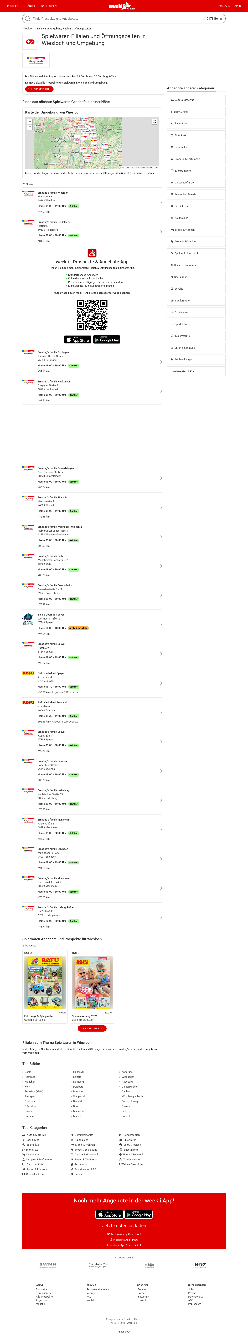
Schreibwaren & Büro (85, 1169)
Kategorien (49, 6)
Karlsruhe (126, 1071)
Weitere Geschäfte (182, 371)
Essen (27, 1111)
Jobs (191, 1289)
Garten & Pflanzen (183, 182)
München (28, 1081)
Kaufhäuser (179, 217)
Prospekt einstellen (98, 1289)
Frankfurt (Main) (32, 1091)
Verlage (91, 1293)
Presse (192, 1293)
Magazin (224, 6)
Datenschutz (195, 1296)
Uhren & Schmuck (183, 347)
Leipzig (76, 1076)
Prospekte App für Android (124, 1234)
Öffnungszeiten (44, 1293)
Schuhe (177, 288)
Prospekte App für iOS (124, 1239)
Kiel (122, 1111)
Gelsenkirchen (128, 1086)
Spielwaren (179, 312)
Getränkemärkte (182, 206)
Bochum (77, 1091)
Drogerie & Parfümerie (185, 159)
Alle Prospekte (92, 1028)
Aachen (124, 1091)
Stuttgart (28, 1096)
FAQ (89, 1296)
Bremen (28, 1116)
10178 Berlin (212, 18)
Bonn (75, 1106)
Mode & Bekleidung (184, 241)
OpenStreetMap (141, 167)
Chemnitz (126, 1106)
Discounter (179, 147)
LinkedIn (142, 1300)
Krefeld (124, 1116)
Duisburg (77, 1086)
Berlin (133, 8)
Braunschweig (128, 1101)
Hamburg (28, 1076)
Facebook (143, 1289)
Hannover (77, 1071)
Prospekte (14, 6)
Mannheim (78, 1111)
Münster (77, 1116)
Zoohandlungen (181, 359)
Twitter (141, 1293)
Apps (237, 6)
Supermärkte (180, 335)
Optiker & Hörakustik (185, 253)
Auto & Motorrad (182, 99)
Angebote (41, 1300)
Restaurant (179, 277)
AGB (190, 1300)
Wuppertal (78, 1096)
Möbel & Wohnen (183, 229)
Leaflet (126, 167)
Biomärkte (178, 135)
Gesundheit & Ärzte (183, 194)
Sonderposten (181, 300)
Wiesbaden (126, 1076)
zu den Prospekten (39, 89)
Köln (26, 1086)
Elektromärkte (181, 170)
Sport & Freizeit (181, 324)
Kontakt (91, 1300)
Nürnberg (77, 1081)
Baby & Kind (179, 111)
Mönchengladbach (131, 1096)
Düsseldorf (29, 1106)
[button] (154, 121)
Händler (31, 6)
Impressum (194, 1303)
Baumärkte (179, 123)
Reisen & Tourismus (184, 265)
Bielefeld (77, 1101)
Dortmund (29, 1101)
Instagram (143, 1296)
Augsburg (126, 1081)
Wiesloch (27, 28)
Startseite (41, 1289)
